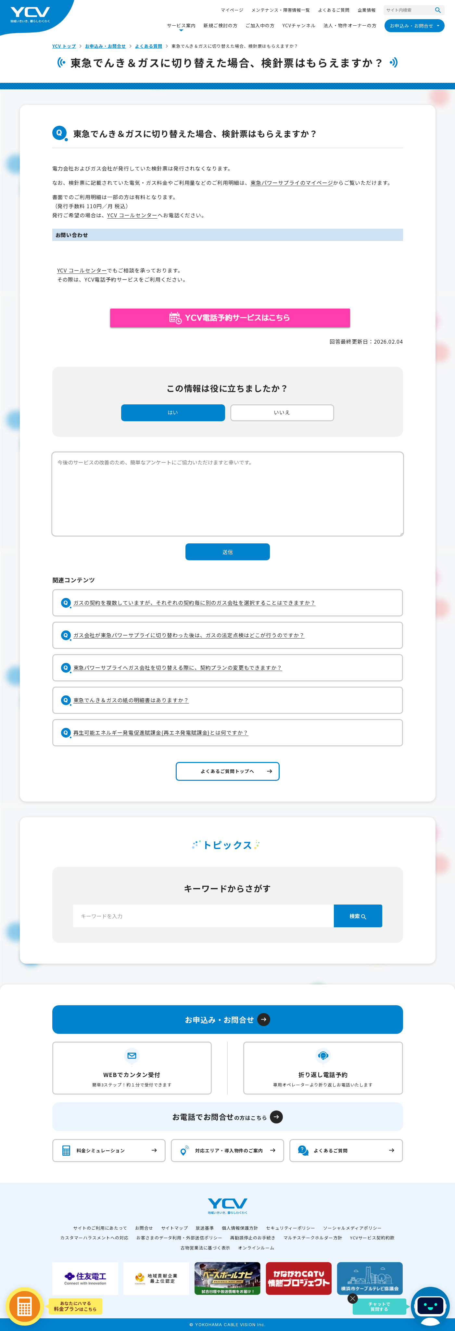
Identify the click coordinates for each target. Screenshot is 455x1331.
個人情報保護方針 (240, 1228)
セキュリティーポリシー (291, 1228)
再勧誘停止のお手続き (253, 1238)
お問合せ (144, 1228)
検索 (357, 916)
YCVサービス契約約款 (372, 1238)
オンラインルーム (256, 1248)
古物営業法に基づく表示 (206, 1248)
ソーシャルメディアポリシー (352, 1228)
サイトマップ (174, 1228)
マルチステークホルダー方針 (313, 1238)
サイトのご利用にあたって (100, 1228)
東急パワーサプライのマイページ (291, 182)
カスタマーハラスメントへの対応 (94, 1238)
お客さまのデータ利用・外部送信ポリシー (179, 1238)
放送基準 (205, 1228)
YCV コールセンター (132, 215)
